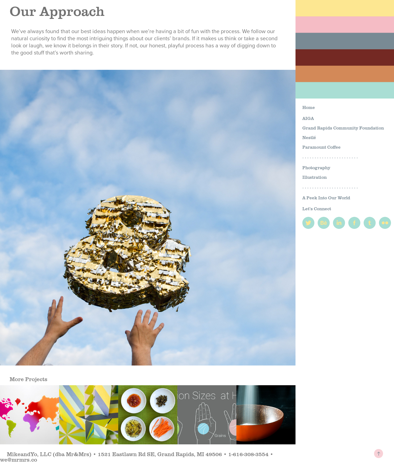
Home (308, 107)
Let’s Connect (316, 208)
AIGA (308, 118)
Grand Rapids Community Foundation (343, 128)
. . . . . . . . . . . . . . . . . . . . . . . (330, 156)
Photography (316, 167)
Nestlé (309, 137)
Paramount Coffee (321, 147)
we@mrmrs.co (18, 459)
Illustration (314, 177)
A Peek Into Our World (326, 197)
